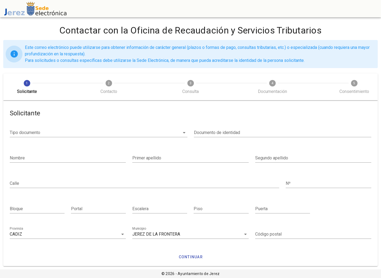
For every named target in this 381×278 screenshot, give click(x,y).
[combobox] (68, 234)
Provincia (16, 228)
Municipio (139, 228)
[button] (98, 132)
